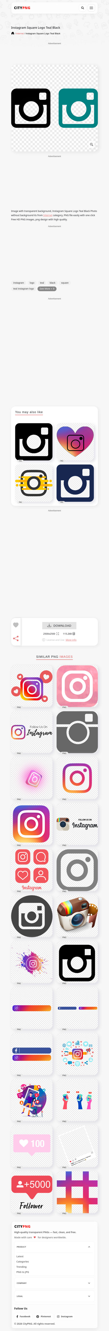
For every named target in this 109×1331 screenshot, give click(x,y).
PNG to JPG (22, 1272)
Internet (47, 215)
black (52, 282)
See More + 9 (47, 288)
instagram (18, 282)
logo (32, 282)
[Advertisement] (54, 53)
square (64, 282)
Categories (22, 1261)
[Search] (82, 8)
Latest (20, 1256)
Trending (21, 1266)
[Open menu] (91, 8)
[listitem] (23, 1316)
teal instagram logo (23, 288)
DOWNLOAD (59, 625)
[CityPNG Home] (22, 8)
